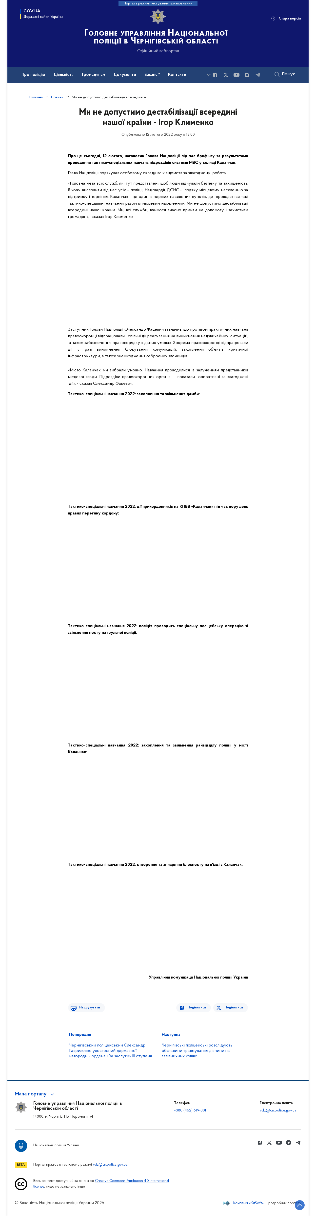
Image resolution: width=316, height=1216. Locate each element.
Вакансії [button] (152, 75)
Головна (36, 97)
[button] (35, 1094)
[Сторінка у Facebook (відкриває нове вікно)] (215, 75)
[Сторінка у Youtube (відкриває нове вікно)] (236, 75)
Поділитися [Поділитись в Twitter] (234, 1007)
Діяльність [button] (64, 75)
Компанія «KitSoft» (248, 1203)
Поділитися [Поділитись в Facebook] (198, 1007)
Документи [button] (125, 75)
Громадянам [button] (93, 75)
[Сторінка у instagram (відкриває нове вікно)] (247, 75)
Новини (57, 97)
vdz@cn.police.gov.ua (278, 1110)
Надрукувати (88, 1007)
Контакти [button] (177, 75)
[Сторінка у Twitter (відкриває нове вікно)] (226, 75)
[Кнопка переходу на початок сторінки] (297, 1205)
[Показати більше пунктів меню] (208, 75)
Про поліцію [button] (33, 75)
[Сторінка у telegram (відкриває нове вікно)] (258, 75)
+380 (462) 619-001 (190, 1110)
